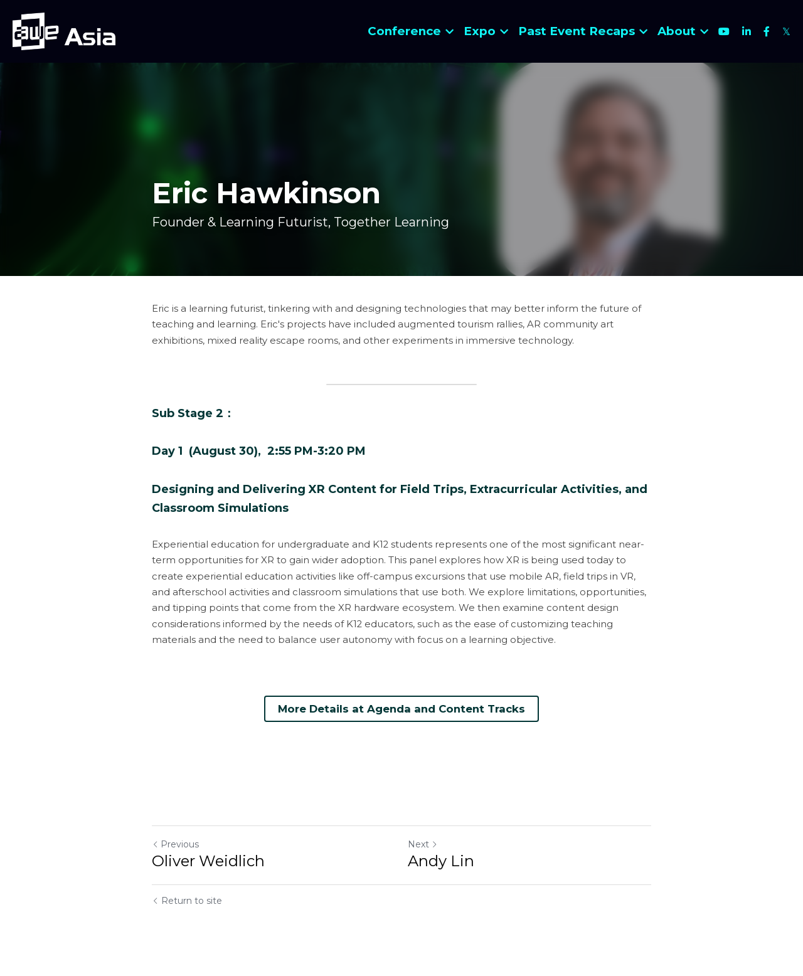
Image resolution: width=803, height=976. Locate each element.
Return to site (187, 900)
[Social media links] (724, 31)
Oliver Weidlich (208, 860)
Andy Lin (441, 860)
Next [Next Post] (423, 843)
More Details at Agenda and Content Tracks (402, 708)
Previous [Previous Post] (175, 843)
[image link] (64, 30)
